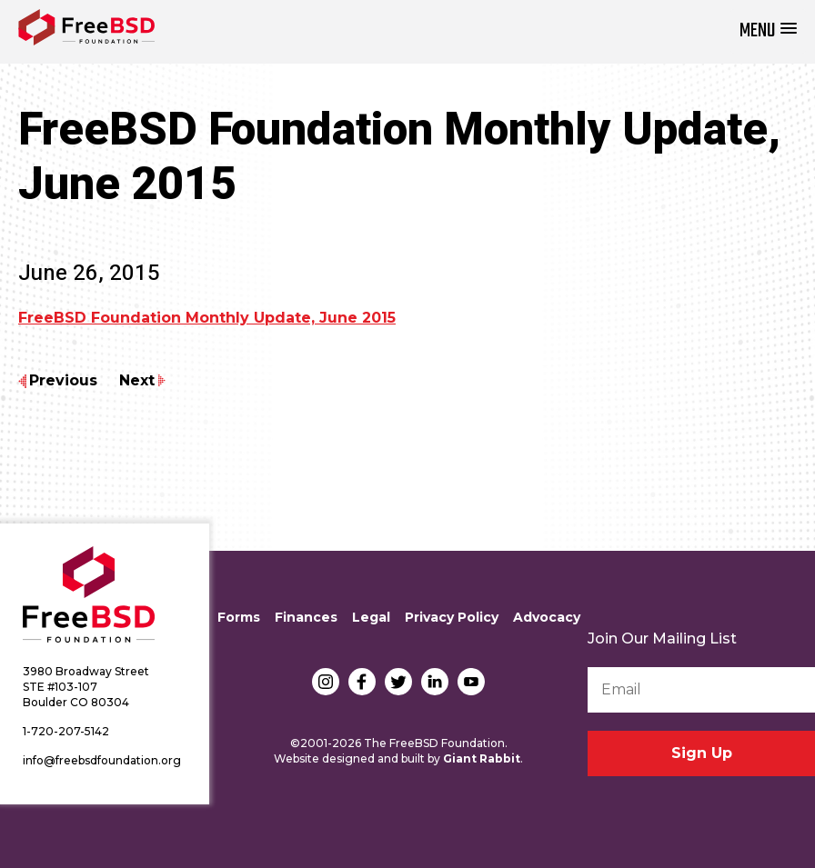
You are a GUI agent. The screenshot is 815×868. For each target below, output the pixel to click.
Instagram (325, 681)
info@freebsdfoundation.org (102, 760)
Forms (238, 617)
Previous (63, 380)
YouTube (471, 681)
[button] (768, 31)
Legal (371, 617)
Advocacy (546, 617)
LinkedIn (435, 681)
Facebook (362, 681)
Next (137, 380)
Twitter (398, 681)
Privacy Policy (451, 617)
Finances (306, 617)
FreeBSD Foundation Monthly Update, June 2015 (207, 317)
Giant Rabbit (481, 758)
